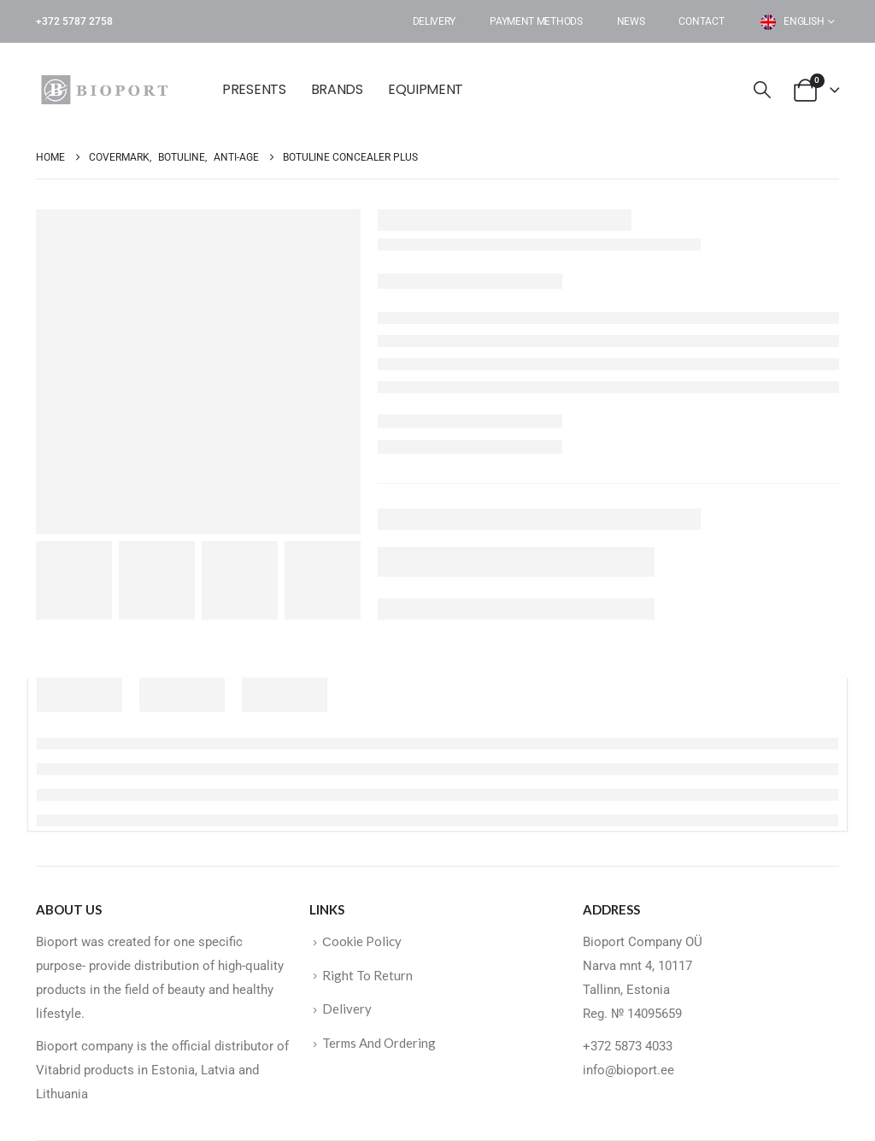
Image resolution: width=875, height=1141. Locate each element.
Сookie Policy (362, 941)
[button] (762, 90)
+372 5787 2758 (74, 21)
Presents (254, 89)
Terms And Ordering (379, 1042)
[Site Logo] (108, 90)
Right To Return (367, 975)
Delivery (434, 21)
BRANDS (337, 89)
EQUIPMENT (425, 89)
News (631, 21)
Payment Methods (536, 21)
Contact (701, 21)
